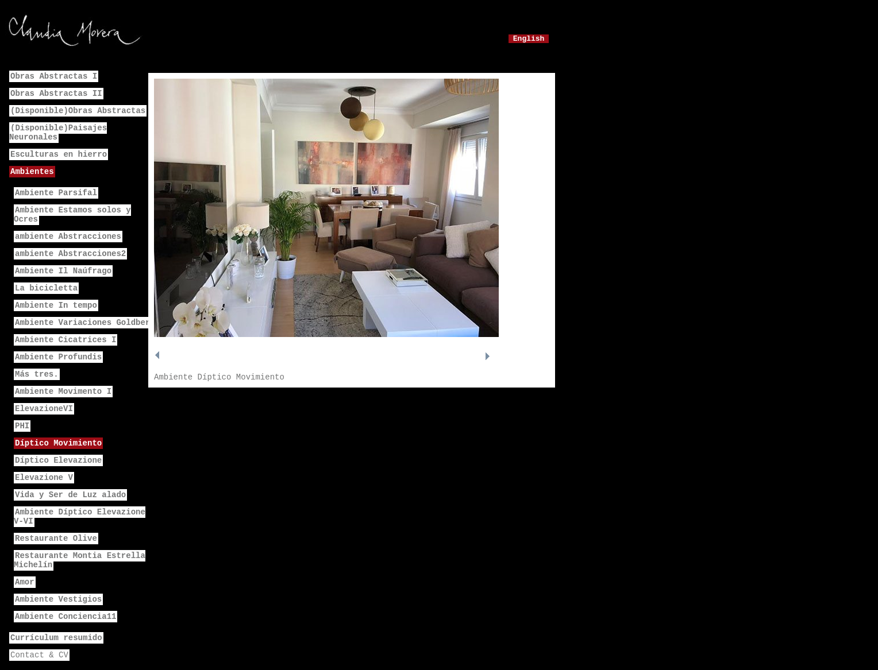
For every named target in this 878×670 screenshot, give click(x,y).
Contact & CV (39, 655)
